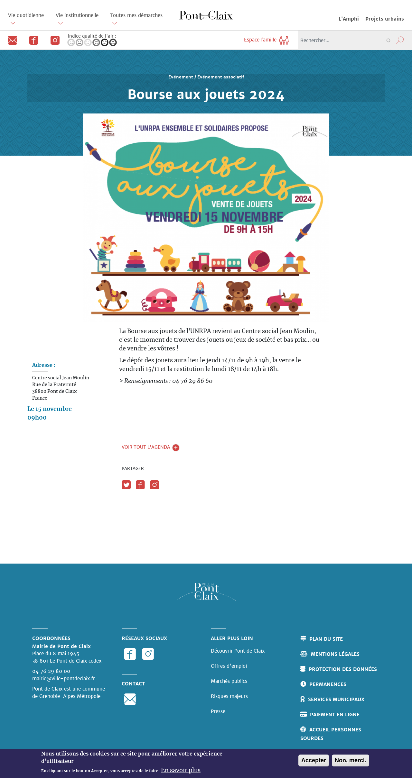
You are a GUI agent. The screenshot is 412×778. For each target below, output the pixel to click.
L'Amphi (349, 19)
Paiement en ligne (335, 714)
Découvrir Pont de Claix (238, 651)
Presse (218, 711)
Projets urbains (384, 19)
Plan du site (326, 639)
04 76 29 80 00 (51, 671)
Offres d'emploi (229, 666)
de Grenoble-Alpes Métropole (66, 696)
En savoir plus (181, 771)
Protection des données (343, 669)
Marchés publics (229, 681)
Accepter (313, 761)
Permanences (327, 684)
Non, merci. (350, 761)
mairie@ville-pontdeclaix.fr (63, 678)
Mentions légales (335, 654)
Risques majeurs (229, 696)
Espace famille (267, 40)
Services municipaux (336, 699)
